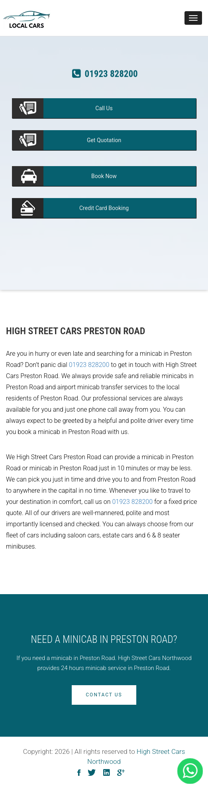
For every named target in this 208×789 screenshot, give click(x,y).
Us (103, 108)
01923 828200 (89, 365)
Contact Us (104, 695)
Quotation (104, 140)
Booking (104, 208)
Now (104, 176)
